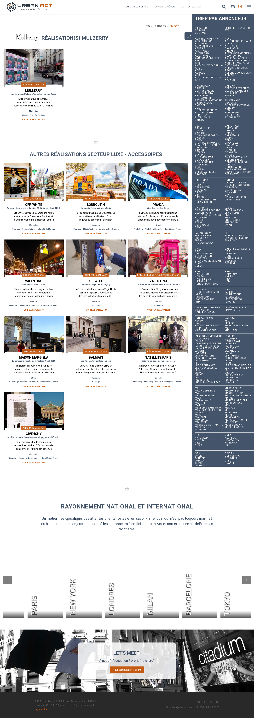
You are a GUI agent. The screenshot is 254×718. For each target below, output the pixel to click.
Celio (198, 140)
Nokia (198, 445)
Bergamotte (203, 98)
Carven (200, 138)
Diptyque (201, 197)
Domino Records (206, 199)
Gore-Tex (201, 258)
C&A (197, 126)
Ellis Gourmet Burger (209, 215)
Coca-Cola (202, 160)
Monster (201, 422)
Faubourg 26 (203, 233)
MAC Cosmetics (205, 391)
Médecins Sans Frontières (210, 408)
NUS (197, 447)
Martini (200, 403)
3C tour (200, 30)
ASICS (198, 70)
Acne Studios (204, 41)
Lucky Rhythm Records (210, 382)
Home (147, 25)
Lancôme (201, 353)
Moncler (201, 417)
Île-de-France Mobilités (210, 292)
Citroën (200, 152)
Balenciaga (202, 86)
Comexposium (204, 162)
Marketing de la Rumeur (28, 458)
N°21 (198, 435)
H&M (197, 271)
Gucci (198, 263)
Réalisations (160, 25)
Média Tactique (38, 115)
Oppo (198, 463)
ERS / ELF (200, 220)
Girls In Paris (204, 253)
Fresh (199, 240)
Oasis (198, 456)
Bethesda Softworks (209, 100)
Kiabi (198, 323)
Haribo (199, 276)
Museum (200, 427)
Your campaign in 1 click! (127, 669)
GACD (198, 249)
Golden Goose (204, 256)
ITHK (197, 302)
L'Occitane (202, 339)
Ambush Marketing (28, 382)
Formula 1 (202, 238)
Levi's (198, 370)
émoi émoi (201, 217)
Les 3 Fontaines (205, 365)
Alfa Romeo (202, 56)
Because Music (204, 91)
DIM (197, 195)
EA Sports (202, 208)
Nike (197, 443)
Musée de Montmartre (210, 425)
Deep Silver (202, 187)
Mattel (200, 405)
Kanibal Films (204, 318)
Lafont (199, 351)
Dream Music (203, 202)
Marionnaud (203, 400)
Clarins (200, 155)
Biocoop (200, 105)
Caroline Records (207, 135)
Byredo (200, 120)
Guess (199, 266)
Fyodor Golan (204, 243)
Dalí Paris (201, 180)
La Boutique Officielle (209, 343)
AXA (197, 80)
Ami (197, 60)
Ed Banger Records (207, 210)
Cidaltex (200, 150)
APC (197, 68)
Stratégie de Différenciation (176, 382)
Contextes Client (192, 7)
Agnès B (200, 48)
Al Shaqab (202, 53)
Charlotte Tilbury (207, 145)
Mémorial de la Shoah (209, 410)
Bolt (198, 108)
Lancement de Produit (109, 229)
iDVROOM (200, 289)
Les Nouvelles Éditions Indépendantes (210, 368)
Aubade (200, 73)
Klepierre (201, 328)
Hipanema (201, 281)
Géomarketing (28, 229)
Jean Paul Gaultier (207, 307)
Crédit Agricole (205, 172)
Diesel (199, 192)
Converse (201, 164)
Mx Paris (201, 429)
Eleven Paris (203, 213)
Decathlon (202, 185)
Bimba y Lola (203, 103)
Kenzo (199, 321)
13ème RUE (201, 28)
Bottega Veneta (206, 112)
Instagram (202, 297)
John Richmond (205, 312)
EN (239, 7)
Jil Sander (202, 310)
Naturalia (202, 438)
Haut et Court (204, 279)
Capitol (200, 133)
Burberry (201, 115)
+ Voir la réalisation (33, 119)
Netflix (200, 440)
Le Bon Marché (204, 356)
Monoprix (201, 420)
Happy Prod (203, 274)
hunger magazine (206, 284)
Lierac (199, 373)
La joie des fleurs (207, 346)
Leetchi (200, 363)
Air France (202, 51)
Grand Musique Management (210, 261)
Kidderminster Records (210, 325)
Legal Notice (41, 709)
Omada (199, 461)
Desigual (201, 190)
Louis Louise (203, 380)
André (199, 63)
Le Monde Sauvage (207, 358)
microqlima (202, 412)
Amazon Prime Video (208, 58)
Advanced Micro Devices (210, 46)
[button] (7, 580)
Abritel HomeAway (207, 39)
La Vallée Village (206, 348)
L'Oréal (200, 341)
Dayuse (199, 182)
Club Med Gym (204, 157)
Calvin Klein (203, 128)
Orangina (201, 465)
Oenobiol (201, 458)
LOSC (198, 377)
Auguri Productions (208, 77)
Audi (198, 75)
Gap (197, 251)
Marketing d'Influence (29, 305)
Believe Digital (204, 93)
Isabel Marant (205, 299)
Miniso (199, 415)
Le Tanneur (202, 360)
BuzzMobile (202, 117)
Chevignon (202, 147)
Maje (198, 398)
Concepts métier (165, 7)
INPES (198, 294)
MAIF (198, 393)
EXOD (198, 227)
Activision (202, 43)
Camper (200, 130)
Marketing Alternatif (153, 229)
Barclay (200, 88)
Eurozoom (202, 225)
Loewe (199, 375)
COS (197, 167)
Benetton (201, 95)
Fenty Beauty (204, 235)
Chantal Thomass (207, 143)
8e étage (200, 33)
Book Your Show (206, 110)
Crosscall (202, 174)
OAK (197, 453)
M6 (197, 388)
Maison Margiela (206, 395)
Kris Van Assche (205, 330)
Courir (199, 169)
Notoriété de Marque (46, 229)
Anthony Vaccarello (209, 65)
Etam (198, 222)
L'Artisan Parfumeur (209, 336)
